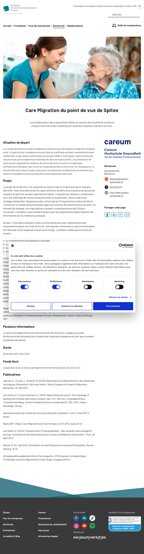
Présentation (79, 6)
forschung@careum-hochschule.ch (116, 180)
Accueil (7, 25)
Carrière (107, 6)
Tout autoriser (113, 306)
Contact (128, 6)
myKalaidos (118, 6)
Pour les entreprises (39, 25)
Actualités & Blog (95, 6)
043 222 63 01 (113, 187)
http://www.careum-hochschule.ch (116, 194)
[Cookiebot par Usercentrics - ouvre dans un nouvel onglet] (121, 246)
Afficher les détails (118, 297)
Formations (20, 25)
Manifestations (75, 25)
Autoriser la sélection (72, 306)
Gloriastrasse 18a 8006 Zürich (111, 172)
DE (135, 6)
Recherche (59, 25)
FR (139, 6)
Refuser (31, 306)
